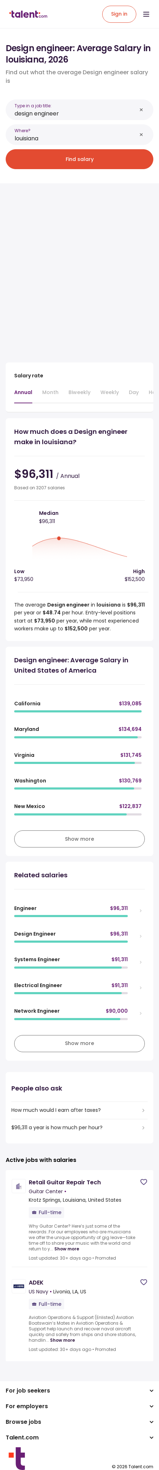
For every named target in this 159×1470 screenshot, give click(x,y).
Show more (66, 1249)
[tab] (23, 395)
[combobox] (76, 114)
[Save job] (143, 1182)
